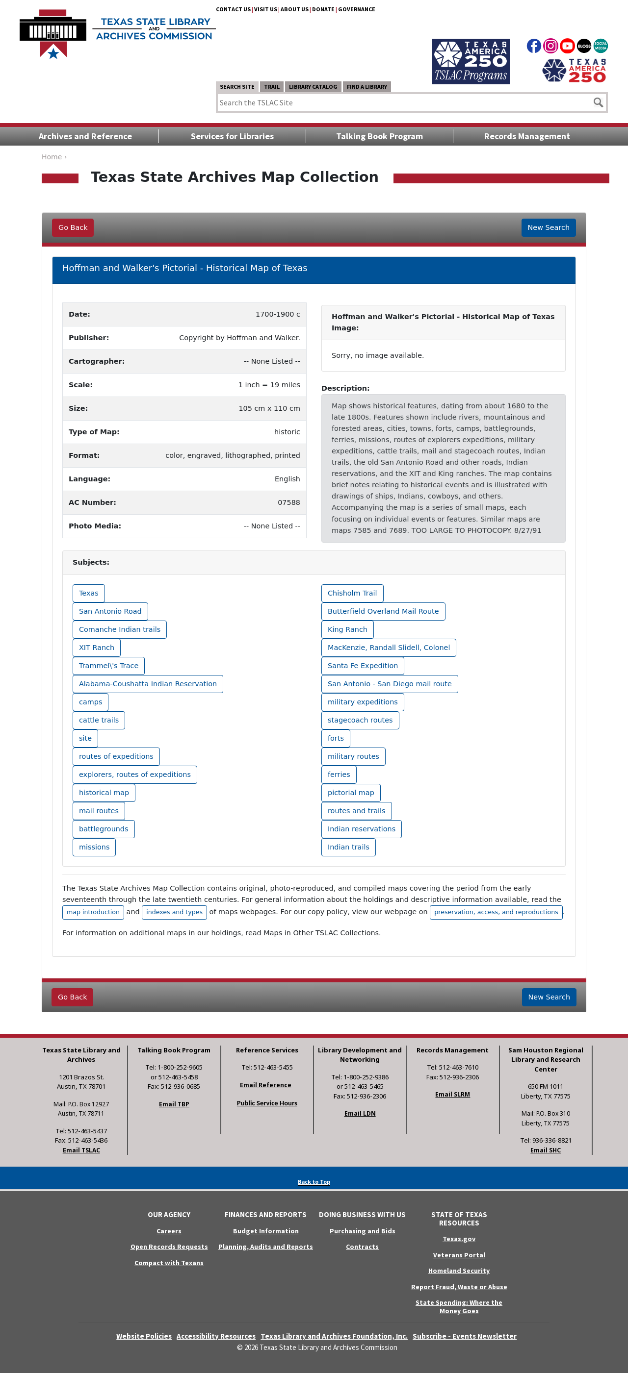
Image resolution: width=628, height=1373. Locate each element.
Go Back (72, 227)
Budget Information (266, 1230)
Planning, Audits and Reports (265, 1246)
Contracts (362, 1246)
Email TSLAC (81, 1150)
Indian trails (348, 847)
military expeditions (363, 702)
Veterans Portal (459, 1254)
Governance (356, 9)
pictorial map (351, 793)
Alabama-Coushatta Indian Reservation (148, 684)
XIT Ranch (96, 647)
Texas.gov (459, 1238)
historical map (104, 793)
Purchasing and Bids (362, 1230)
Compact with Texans (169, 1262)
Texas (89, 593)
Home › (54, 157)
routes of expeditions (116, 756)
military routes (353, 756)
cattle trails (99, 720)
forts (336, 738)
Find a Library (367, 86)
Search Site (237, 86)
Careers (169, 1230)
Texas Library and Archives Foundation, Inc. (334, 1336)
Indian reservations (361, 829)
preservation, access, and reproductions (496, 912)
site (85, 738)
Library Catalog (313, 86)
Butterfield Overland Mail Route (383, 611)
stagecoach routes (360, 720)
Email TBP (174, 1104)
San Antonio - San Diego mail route (390, 684)
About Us (295, 9)
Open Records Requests (169, 1246)
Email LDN (360, 1113)
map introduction (93, 912)
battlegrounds (104, 829)
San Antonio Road (110, 611)
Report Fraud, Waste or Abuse (459, 1286)
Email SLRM (452, 1094)
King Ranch (347, 629)
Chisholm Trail (352, 593)
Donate (323, 9)
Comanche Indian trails (119, 629)
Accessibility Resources (216, 1336)
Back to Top (314, 1181)
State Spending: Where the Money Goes (459, 1306)
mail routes (99, 811)
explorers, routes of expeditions (135, 774)
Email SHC (545, 1150)
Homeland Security (459, 1270)
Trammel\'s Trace (108, 666)
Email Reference (265, 1085)
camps (90, 702)
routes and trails (357, 811)
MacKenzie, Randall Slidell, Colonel (389, 647)
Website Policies (144, 1336)
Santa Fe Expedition (363, 666)
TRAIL (272, 86)
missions (94, 847)
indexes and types (174, 912)
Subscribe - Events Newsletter (465, 1336)
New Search (549, 227)
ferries (339, 774)
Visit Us (265, 9)
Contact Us (233, 9)
